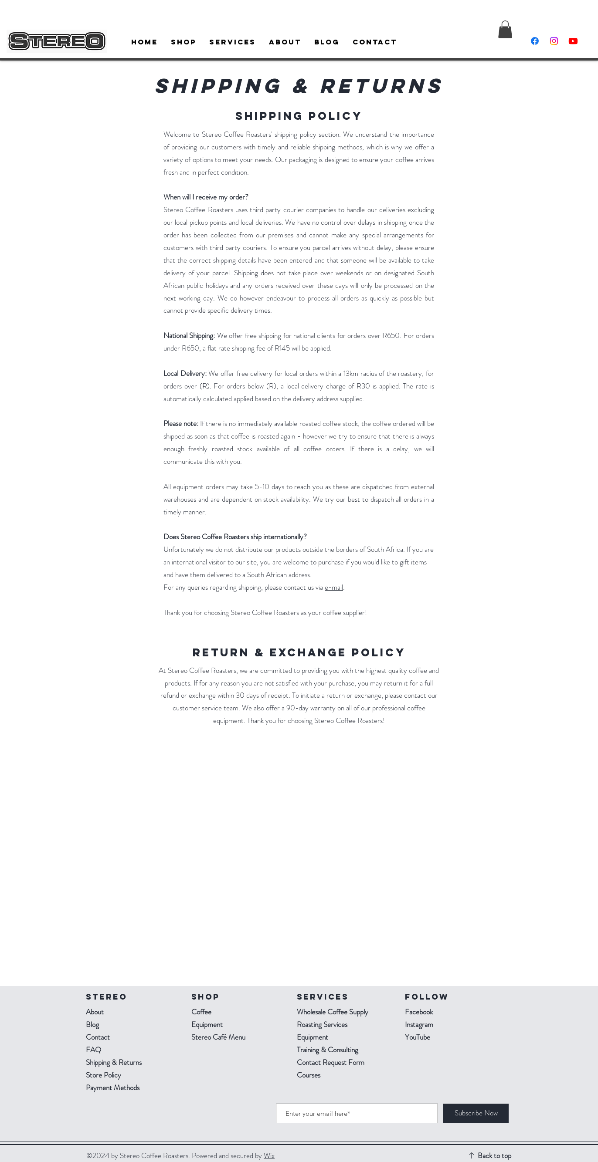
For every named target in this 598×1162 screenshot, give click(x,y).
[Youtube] (573, 41)
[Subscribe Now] (476, 1113)
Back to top (494, 1155)
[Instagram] (554, 41)
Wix (269, 1155)
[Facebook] (535, 41)
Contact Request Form (330, 1062)
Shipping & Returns (114, 1062)
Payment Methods (113, 1087)
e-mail (334, 587)
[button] (505, 29)
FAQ (93, 1049)
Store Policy (103, 1075)
